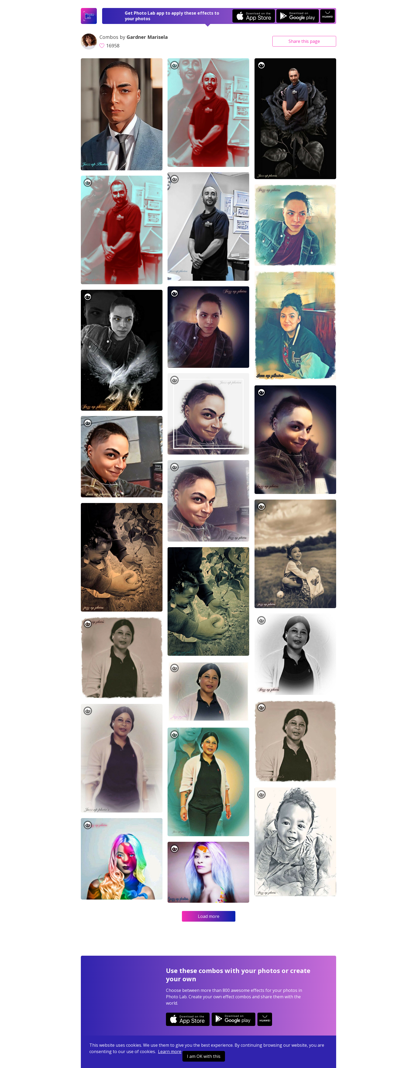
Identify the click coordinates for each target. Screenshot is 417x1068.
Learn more (169, 1051)
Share (304, 41)
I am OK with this (203, 1056)
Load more (208, 916)
